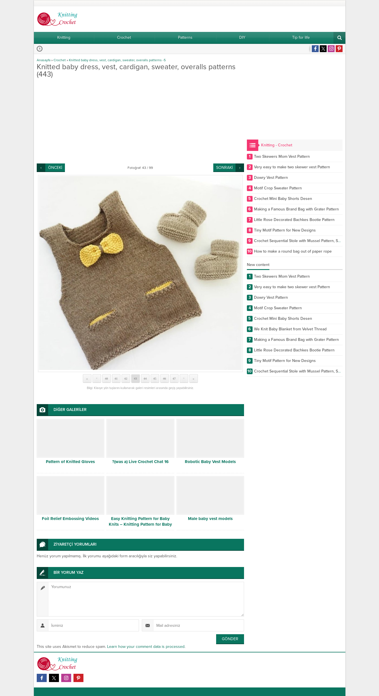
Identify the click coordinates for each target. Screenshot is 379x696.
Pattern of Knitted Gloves (70, 461)
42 (125, 378)
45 (154, 378)
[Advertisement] (140, 121)
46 (164, 378)
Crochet (60, 60)
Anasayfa (43, 60)
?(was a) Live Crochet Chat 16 (140, 461)
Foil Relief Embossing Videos (70, 518)
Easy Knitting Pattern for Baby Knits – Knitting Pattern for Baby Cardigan (140, 524)
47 (174, 378)
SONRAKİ (224, 167)
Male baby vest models (210, 518)
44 (145, 378)
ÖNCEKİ (55, 167)
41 (116, 378)
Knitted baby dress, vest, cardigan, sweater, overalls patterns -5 (117, 60)
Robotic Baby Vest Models (210, 461)
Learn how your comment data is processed (146, 646)
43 (135, 378)
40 (106, 378)
